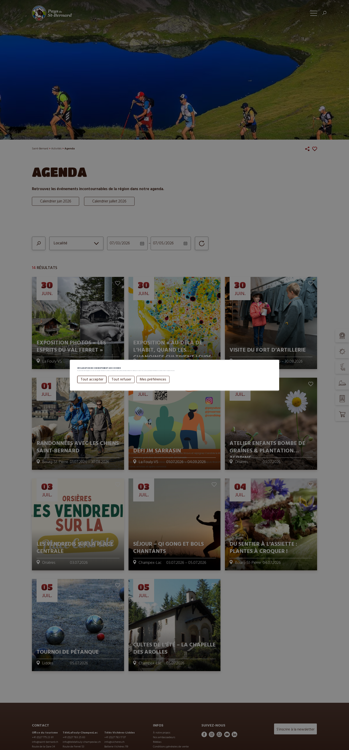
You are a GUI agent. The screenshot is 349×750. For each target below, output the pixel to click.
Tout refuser (121, 386)
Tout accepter (92, 386)
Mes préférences (153, 386)
